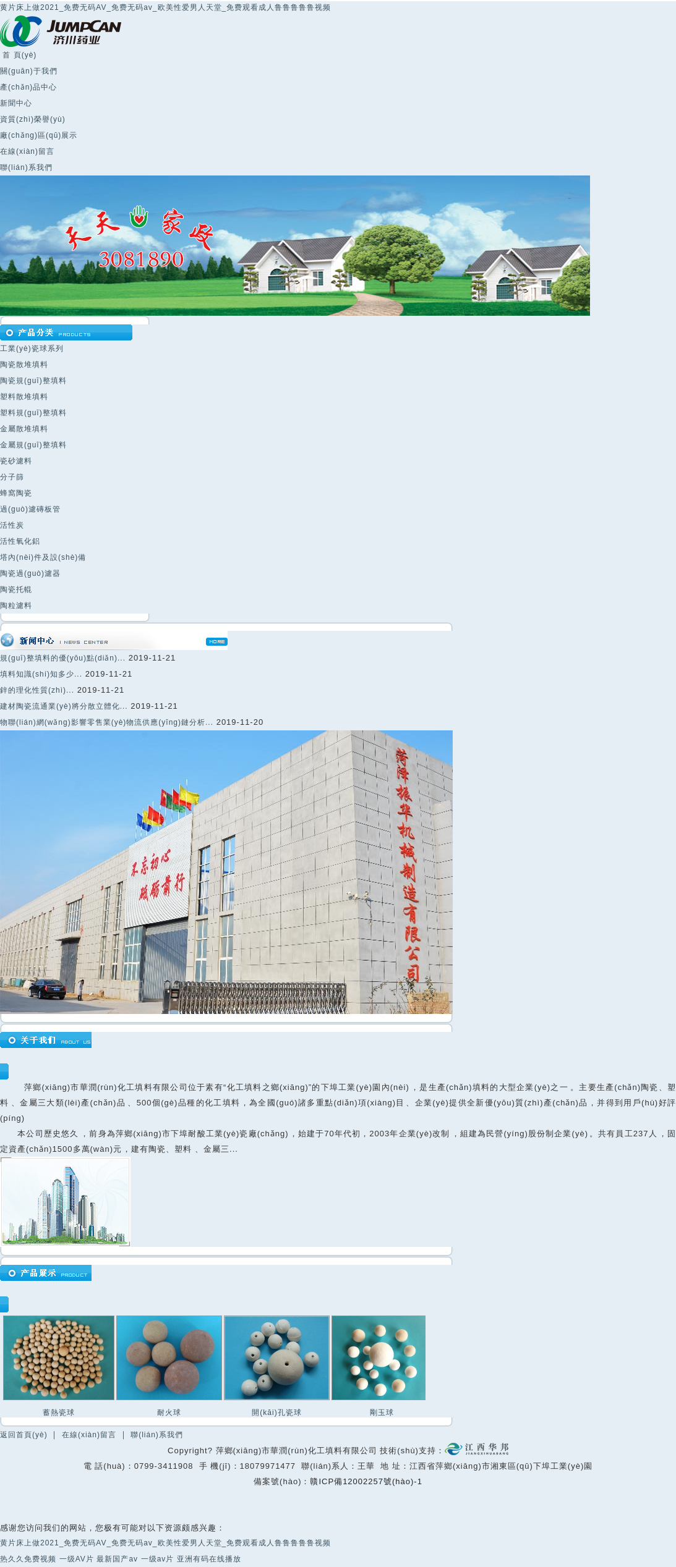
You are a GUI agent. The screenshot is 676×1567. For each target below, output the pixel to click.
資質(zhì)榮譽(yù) (33, 119)
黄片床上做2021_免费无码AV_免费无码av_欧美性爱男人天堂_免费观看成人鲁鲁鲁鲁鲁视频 (165, 7)
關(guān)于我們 (29, 71)
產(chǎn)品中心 (28, 87)
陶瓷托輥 (16, 589)
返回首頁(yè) (24, 1434)
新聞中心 (16, 103)
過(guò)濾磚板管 (30, 509)
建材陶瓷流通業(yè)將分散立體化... (64, 706)
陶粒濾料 (16, 605)
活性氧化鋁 (20, 541)
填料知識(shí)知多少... (41, 674)
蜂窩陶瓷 (16, 493)
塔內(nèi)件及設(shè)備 (43, 557)
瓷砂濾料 (16, 461)
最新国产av (117, 1559)
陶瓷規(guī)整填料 (33, 380)
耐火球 (169, 1412)
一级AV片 (76, 1559)
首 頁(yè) (18, 55)
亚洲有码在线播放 (209, 1559)
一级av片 (157, 1559)
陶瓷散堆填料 (24, 364)
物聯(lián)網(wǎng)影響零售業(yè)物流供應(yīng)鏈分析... (106, 722)
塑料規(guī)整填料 (33, 412)
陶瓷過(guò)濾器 (30, 573)
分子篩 (12, 477)
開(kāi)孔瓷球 (276, 1412)
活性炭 (12, 525)
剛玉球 (382, 1412)
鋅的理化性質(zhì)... (37, 690)
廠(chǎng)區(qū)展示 (38, 135)
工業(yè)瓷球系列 (32, 348)
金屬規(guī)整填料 (33, 445)
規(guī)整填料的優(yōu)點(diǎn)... (63, 658)
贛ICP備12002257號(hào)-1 (366, 1481)
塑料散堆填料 (24, 396)
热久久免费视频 (28, 1559)
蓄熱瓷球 (59, 1412)
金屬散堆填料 (24, 428)
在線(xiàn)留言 (27, 151)
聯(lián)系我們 (26, 167)
